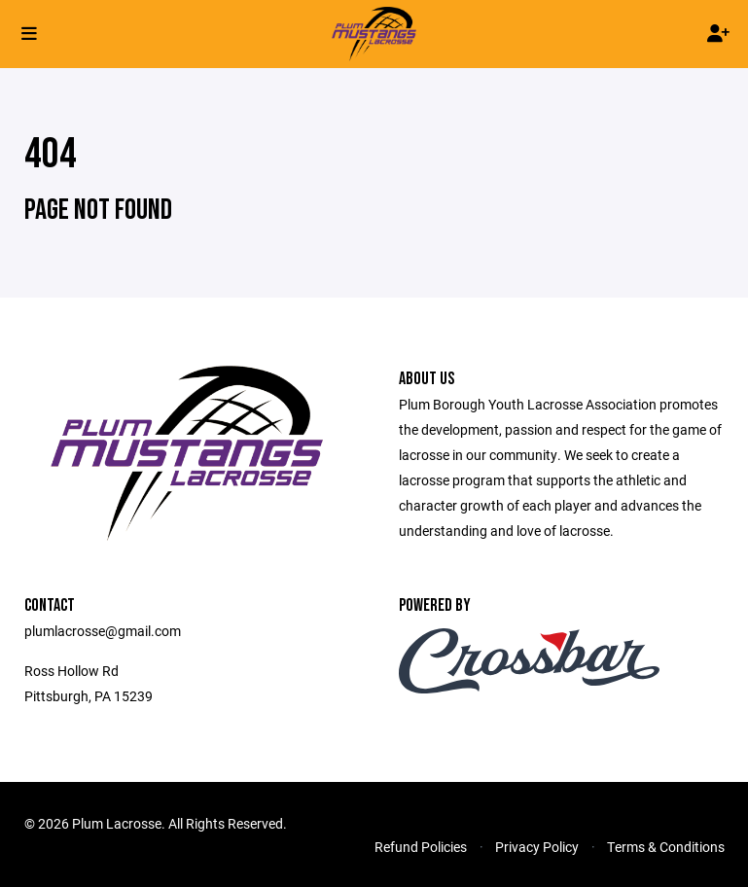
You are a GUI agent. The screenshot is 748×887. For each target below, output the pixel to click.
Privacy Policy (537, 846)
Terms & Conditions (666, 846)
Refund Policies (420, 846)
